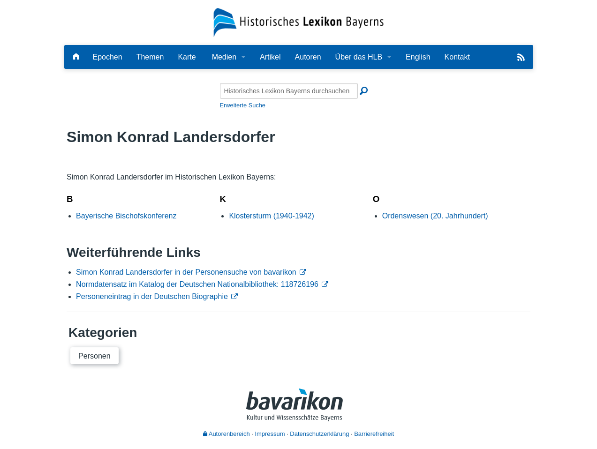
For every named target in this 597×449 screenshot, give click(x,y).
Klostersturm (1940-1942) (271, 216)
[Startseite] (298, 22)
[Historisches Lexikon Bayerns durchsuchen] (289, 91)
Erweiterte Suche (242, 105)
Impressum (270, 433)
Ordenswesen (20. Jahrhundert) (435, 216)
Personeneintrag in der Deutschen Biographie (152, 296)
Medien (224, 57)
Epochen (107, 57)
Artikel (270, 57)
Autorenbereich (226, 433)
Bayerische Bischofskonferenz (126, 216)
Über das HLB (359, 57)
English (418, 57)
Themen (150, 57)
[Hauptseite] (76, 56)
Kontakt (457, 57)
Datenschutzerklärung (319, 433)
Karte (187, 57)
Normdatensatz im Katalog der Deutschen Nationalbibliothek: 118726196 (197, 284)
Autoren (308, 57)
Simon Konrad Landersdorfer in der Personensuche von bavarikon (186, 272)
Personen (94, 356)
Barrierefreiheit (374, 433)
